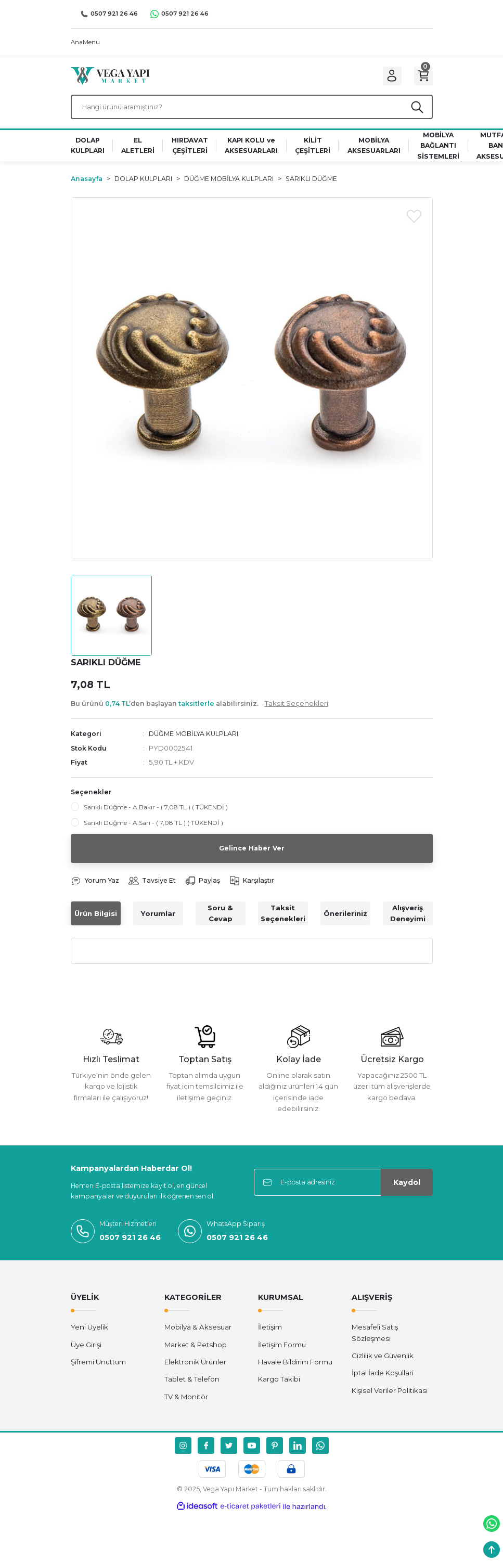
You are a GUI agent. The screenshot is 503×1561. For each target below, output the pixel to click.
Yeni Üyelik (89, 1335)
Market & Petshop (195, 1352)
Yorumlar (158, 921)
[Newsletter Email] (343, 1190)
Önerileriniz (345, 921)
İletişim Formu (282, 1352)
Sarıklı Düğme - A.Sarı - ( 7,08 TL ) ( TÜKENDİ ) (153, 830)
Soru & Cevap (220, 921)
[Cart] (421, 78)
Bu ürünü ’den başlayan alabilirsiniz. (199, 711)
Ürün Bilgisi (95, 921)
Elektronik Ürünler (195, 1370)
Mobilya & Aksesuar (197, 1335)
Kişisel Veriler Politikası (390, 1398)
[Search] (252, 113)
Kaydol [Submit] (406, 1190)
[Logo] (110, 77)
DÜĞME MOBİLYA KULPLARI (196, 741)
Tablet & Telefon (192, 1387)
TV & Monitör (186, 1404)
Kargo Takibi (279, 1387)
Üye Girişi (86, 1352)
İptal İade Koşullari (383, 1381)
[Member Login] (386, 78)
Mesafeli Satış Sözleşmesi (375, 1340)
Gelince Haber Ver (252, 856)
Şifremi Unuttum (98, 1370)
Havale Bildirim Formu (295, 1370)
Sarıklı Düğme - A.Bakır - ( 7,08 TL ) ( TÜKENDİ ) (156, 814)
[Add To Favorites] (414, 223)
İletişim (270, 1335)
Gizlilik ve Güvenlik (383, 1364)
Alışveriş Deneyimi (407, 921)
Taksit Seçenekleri (283, 921)
